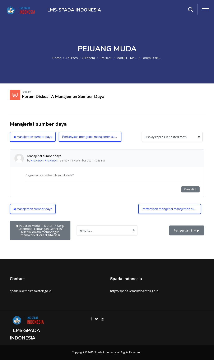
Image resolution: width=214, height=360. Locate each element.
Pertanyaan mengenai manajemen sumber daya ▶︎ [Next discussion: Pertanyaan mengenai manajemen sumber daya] (91, 137)
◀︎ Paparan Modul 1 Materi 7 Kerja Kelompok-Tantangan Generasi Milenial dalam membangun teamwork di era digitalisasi (40, 230)
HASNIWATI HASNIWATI (44, 160)
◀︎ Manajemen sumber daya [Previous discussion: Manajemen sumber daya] (32, 137)
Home (56, 58)
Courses (72, 58)
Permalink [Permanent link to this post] (190, 189)
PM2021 (105, 58)
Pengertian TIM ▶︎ (187, 230)
